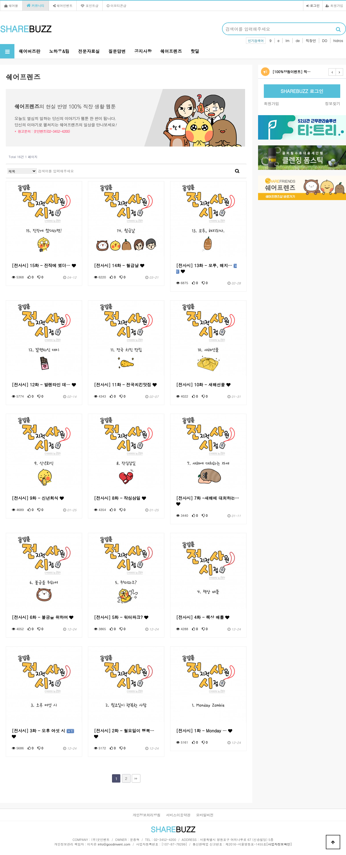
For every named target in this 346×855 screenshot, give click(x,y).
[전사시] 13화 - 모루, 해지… (206, 268)
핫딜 (195, 51)
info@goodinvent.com (114, 844)
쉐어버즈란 (29, 51)
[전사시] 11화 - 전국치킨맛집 (125, 384)
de (298, 40)
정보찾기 (332, 103)
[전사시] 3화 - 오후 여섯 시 (43, 733)
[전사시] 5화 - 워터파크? (121, 617)
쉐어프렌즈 (171, 51)
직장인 (311, 40)
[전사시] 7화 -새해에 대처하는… (207, 500)
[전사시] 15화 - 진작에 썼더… (44, 265)
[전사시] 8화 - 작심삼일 (120, 498)
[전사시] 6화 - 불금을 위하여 (42, 617)
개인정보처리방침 (146, 815)
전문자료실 (89, 51)
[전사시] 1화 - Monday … (204, 731)
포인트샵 (89, 5)
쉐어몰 (11, 5)
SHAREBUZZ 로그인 (302, 91)
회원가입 (334, 5)
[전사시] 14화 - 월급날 (119, 265)
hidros (338, 40)
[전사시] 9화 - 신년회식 (38, 498)
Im (287, 40)
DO (324, 40)
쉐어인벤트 (63, 5)
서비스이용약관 (178, 815)
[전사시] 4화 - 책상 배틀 (202, 617)
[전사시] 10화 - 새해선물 (203, 384)
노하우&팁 (59, 51)
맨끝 (136, 778)
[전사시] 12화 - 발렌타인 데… (44, 384)
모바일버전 (204, 815)
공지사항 (143, 51)
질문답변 (117, 51)
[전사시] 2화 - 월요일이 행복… (124, 733)
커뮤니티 (35, 5)
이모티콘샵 (116, 5)
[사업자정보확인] (279, 844)
